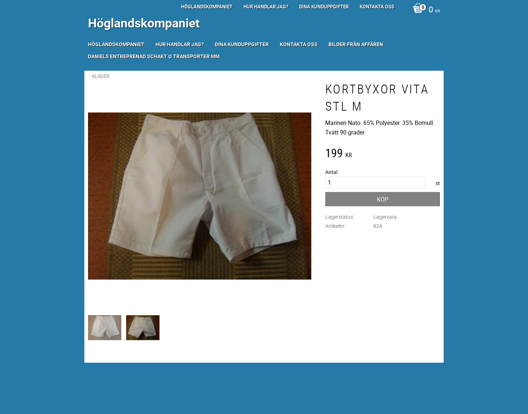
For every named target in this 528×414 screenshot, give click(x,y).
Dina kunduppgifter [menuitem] (324, 6)
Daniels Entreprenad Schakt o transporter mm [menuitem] (154, 56)
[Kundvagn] (424, 10)
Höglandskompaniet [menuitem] (206, 6)
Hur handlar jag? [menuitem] (265, 6)
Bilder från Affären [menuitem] (356, 44)
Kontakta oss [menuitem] (377, 6)
